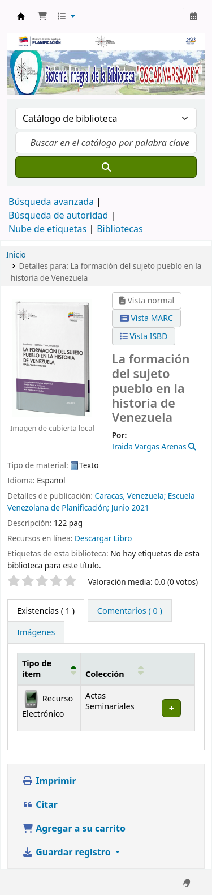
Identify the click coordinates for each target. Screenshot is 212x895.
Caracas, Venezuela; (131, 495)
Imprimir (49, 780)
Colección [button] (104, 674)
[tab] (130, 610)
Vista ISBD (144, 336)
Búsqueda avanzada (51, 201)
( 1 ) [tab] (46, 610)
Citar (40, 804)
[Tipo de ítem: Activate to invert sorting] (49, 669)
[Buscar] (106, 167)
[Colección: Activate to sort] (114, 669)
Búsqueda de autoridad (58, 215)
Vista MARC (146, 317)
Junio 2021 (130, 507)
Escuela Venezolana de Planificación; (101, 501)
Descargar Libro (103, 538)
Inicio (16, 254)
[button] (42, 16)
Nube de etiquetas (47, 228)
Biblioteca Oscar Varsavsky (21, 16)
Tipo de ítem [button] (36, 668)
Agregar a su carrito (74, 828)
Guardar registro (67, 852)
